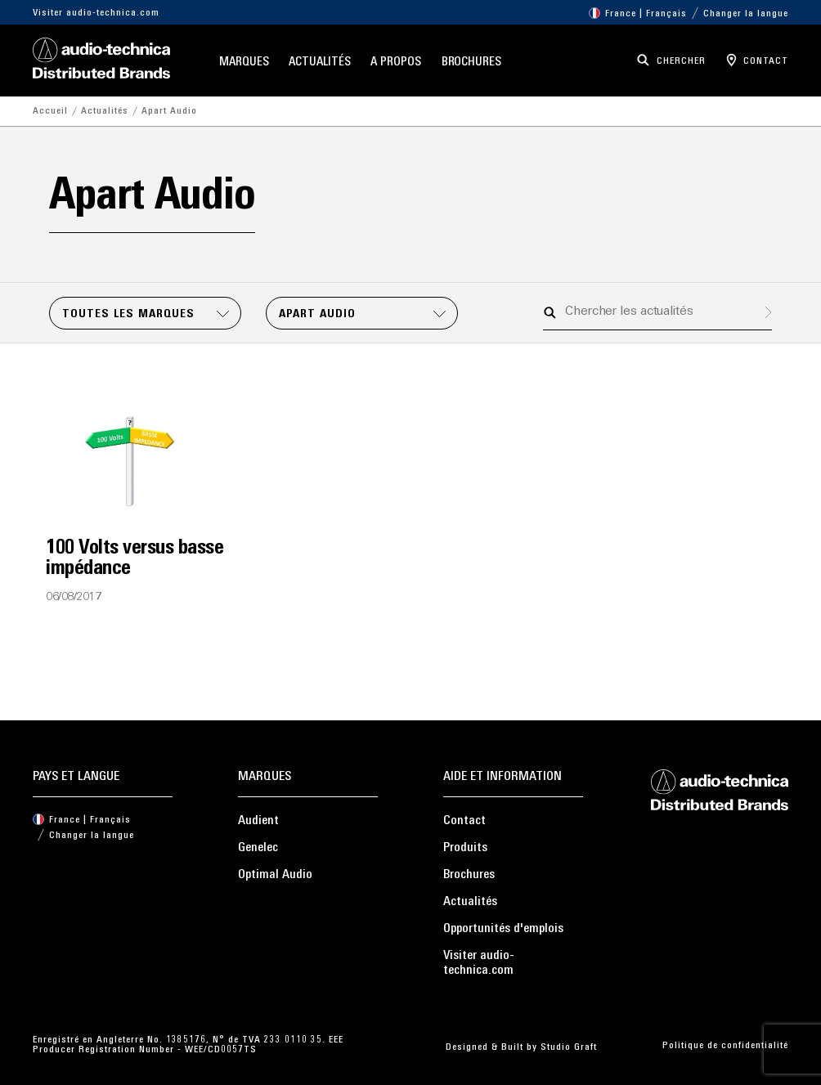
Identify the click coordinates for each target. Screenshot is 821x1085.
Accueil (50, 111)
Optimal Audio (275, 874)
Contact (464, 820)
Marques (243, 62)
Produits (465, 847)
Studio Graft (569, 1047)
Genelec (258, 847)
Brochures (471, 62)
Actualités (319, 62)
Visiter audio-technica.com (96, 13)
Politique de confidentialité (725, 1046)
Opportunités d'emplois (503, 928)
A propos (395, 62)
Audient (258, 820)
